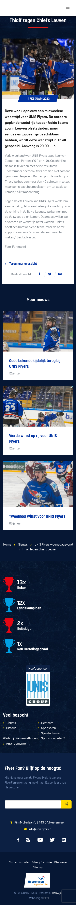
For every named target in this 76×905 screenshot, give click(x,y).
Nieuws (23, 544)
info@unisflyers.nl (40, 829)
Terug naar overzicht (23, 264)
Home (7, 544)
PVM (46, 898)
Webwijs (57, 893)
